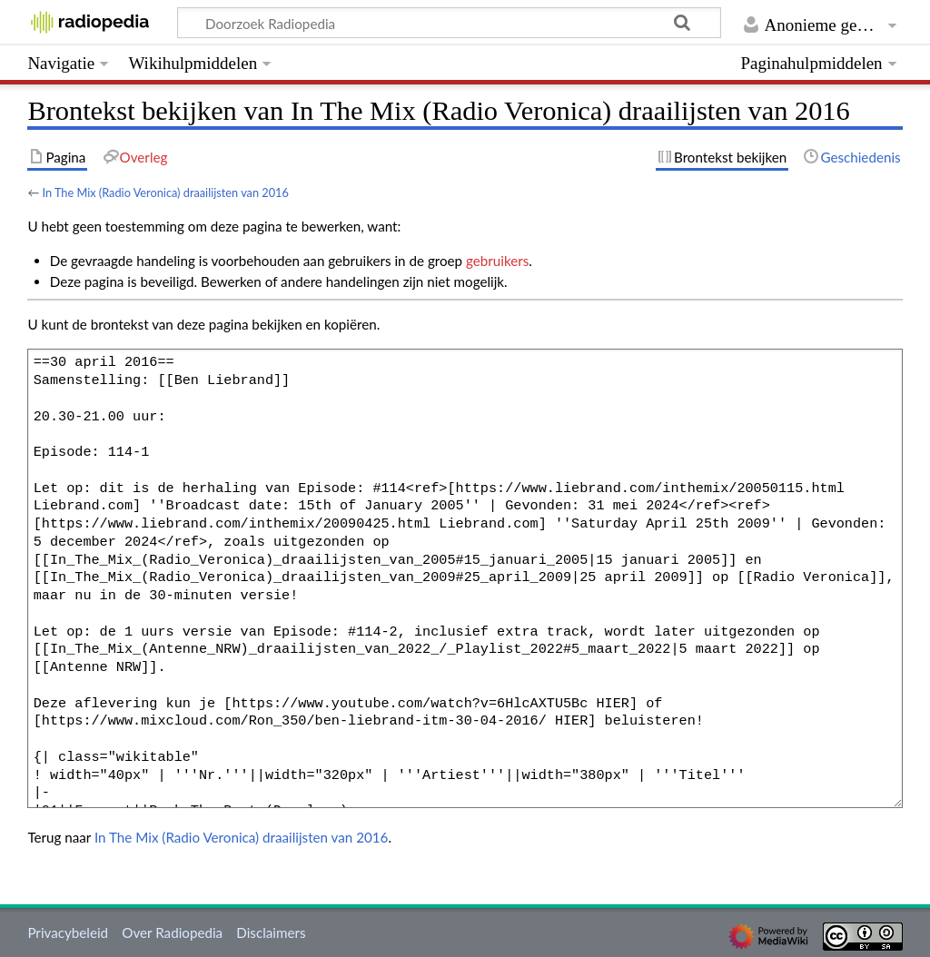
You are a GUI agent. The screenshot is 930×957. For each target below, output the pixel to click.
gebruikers (497, 260)
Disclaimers (270, 932)
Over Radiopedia (172, 932)
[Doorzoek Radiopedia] (449, 22)
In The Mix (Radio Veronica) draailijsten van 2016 (165, 192)
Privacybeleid (67, 932)
